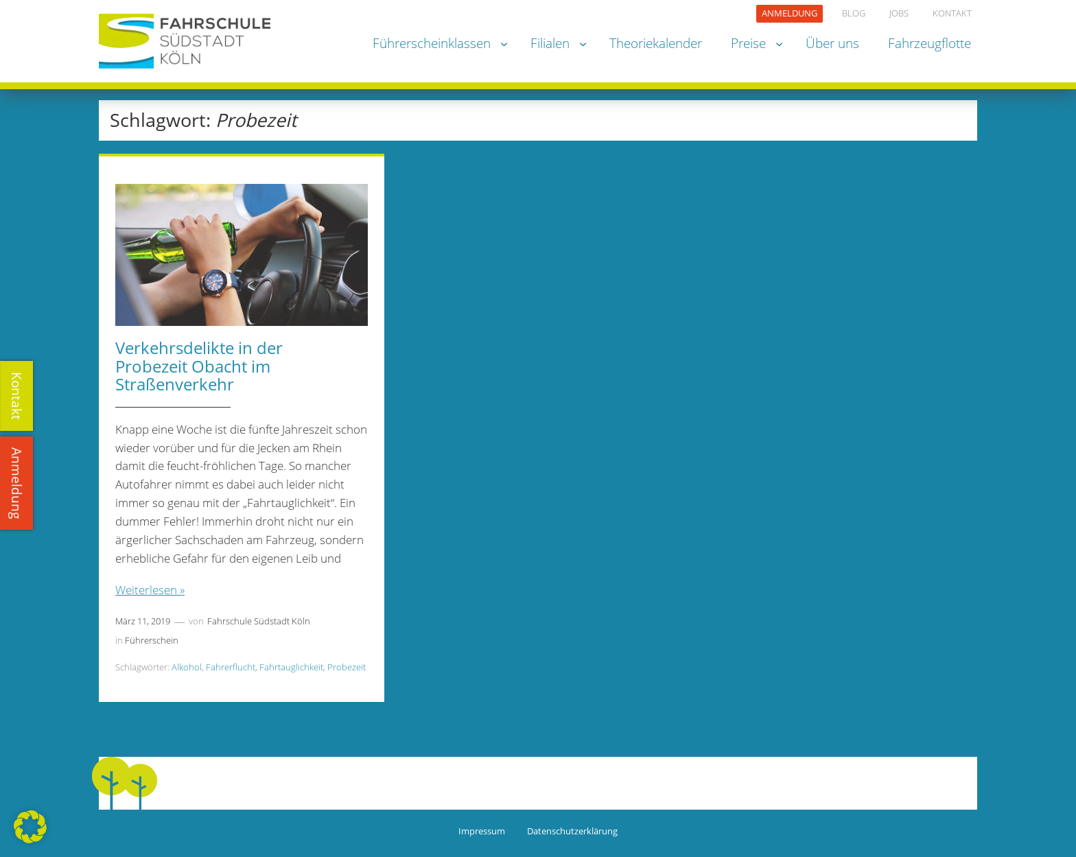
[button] (30, 827)
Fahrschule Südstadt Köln (258, 621)
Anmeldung (17, 483)
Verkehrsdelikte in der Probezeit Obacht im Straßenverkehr (199, 366)
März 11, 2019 (142, 621)
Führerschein (151, 640)
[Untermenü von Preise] (779, 43)
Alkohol (187, 667)
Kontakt (17, 396)
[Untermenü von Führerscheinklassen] (504, 43)
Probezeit (346, 667)
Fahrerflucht (230, 667)
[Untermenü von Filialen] (583, 43)
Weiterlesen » (150, 590)
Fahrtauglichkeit (291, 667)
